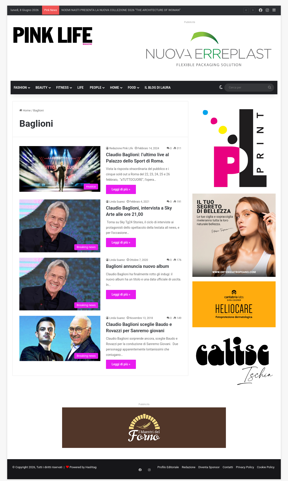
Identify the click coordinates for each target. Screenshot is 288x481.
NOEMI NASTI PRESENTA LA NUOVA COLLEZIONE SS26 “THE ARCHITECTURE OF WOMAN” (120, 10)
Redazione (188, 467)
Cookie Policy (265, 467)
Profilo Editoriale (168, 467)
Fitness (62, 87)
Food (132, 87)
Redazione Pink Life (121, 148)
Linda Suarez (117, 201)
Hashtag (91, 467)
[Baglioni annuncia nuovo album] (59, 284)
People (95, 87)
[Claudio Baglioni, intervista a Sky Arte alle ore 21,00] (59, 225)
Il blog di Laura (158, 87)
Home (114, 87)
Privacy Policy (245, 467)
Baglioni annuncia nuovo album (137, 266)
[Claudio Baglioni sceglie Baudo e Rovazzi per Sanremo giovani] (59, 338)
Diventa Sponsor (209, 467)
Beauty (41, 87)
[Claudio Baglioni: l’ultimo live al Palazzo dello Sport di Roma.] (59, 169)
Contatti (228, 467)
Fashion (20, 87)
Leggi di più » (121, 189)
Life (80, 87)
